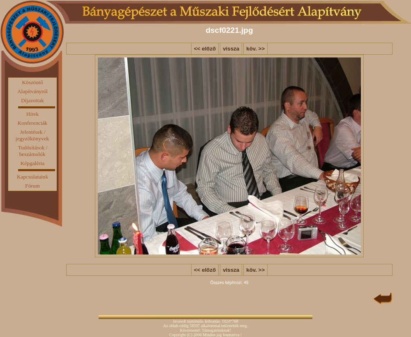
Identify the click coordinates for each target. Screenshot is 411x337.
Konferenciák (33, 123)
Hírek (32, 114)
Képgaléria (32, 163)
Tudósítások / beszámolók (33, 150)
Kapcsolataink (32, 177)
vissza (231, 49)
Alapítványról (32, 91)
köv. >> (255, 49)
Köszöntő (32, 82)
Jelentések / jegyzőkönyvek (32, 135)
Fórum (32, 186)
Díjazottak (32, 100)
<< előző (205, 49)
